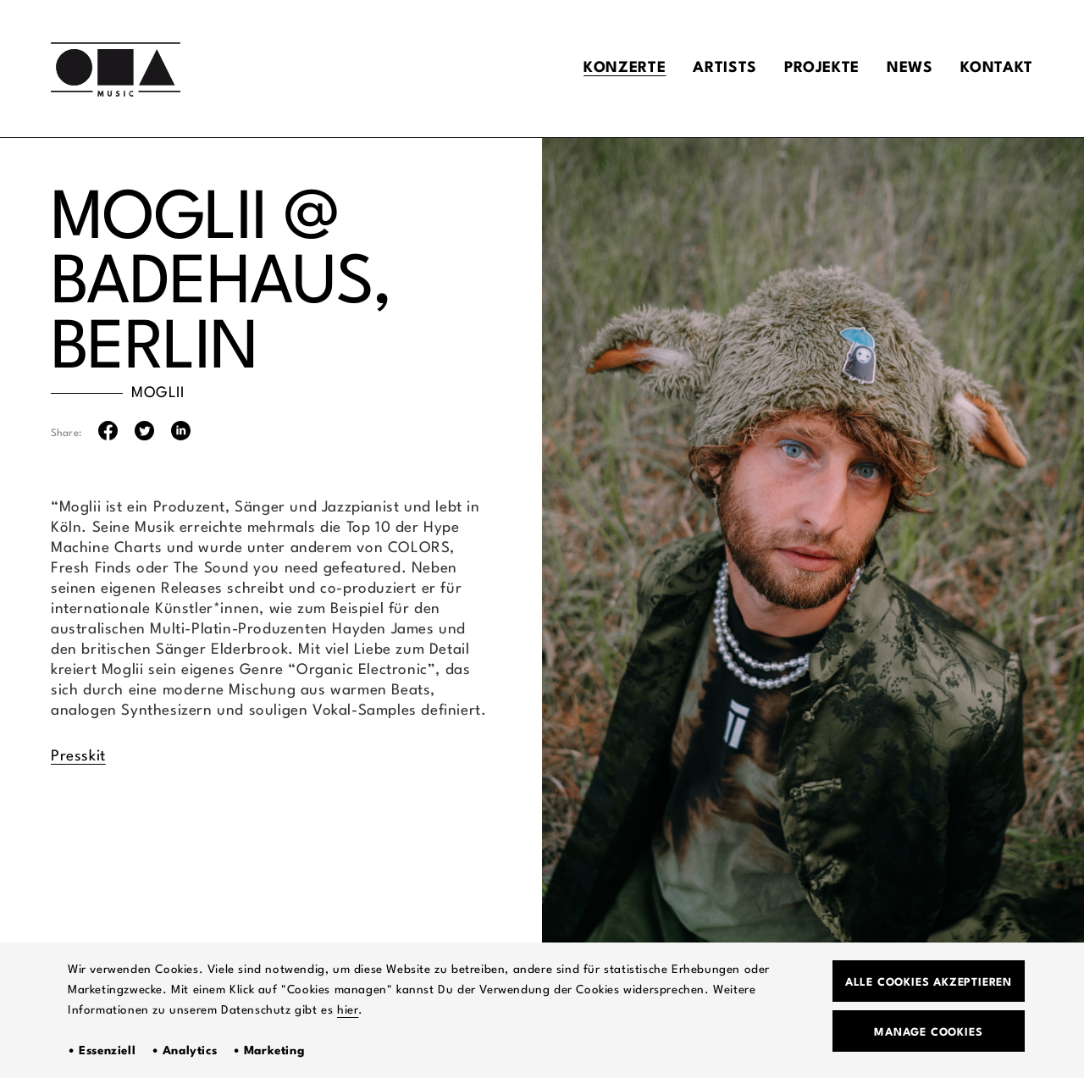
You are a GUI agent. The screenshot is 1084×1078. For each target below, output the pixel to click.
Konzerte (624, 68)
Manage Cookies (928, 1032)
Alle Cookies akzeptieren (928, 982)
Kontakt (996, 68)
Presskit (78, 756)
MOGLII (158, 393)
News (910, 68)
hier (347, 1010)
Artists (724, 68)
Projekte (822, 68)
